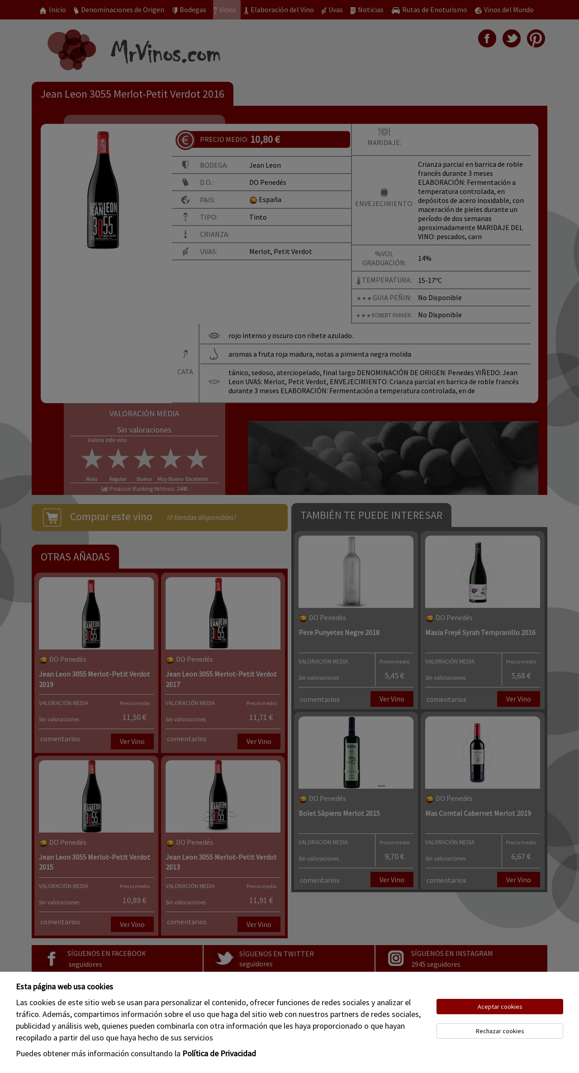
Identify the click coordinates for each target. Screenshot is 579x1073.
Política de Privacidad (219, 1053)
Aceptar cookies (500, 1006)
